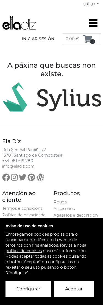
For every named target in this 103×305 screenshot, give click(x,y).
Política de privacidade (24, 215)
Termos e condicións (22, 208)
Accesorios (64, 208)
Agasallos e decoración (76, 215)
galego (89, 4)
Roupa (60, 202)
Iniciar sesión (38, 38)
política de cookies (23, 250)
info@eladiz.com (18, 166)
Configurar (28, 289)
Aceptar (74, 289)
